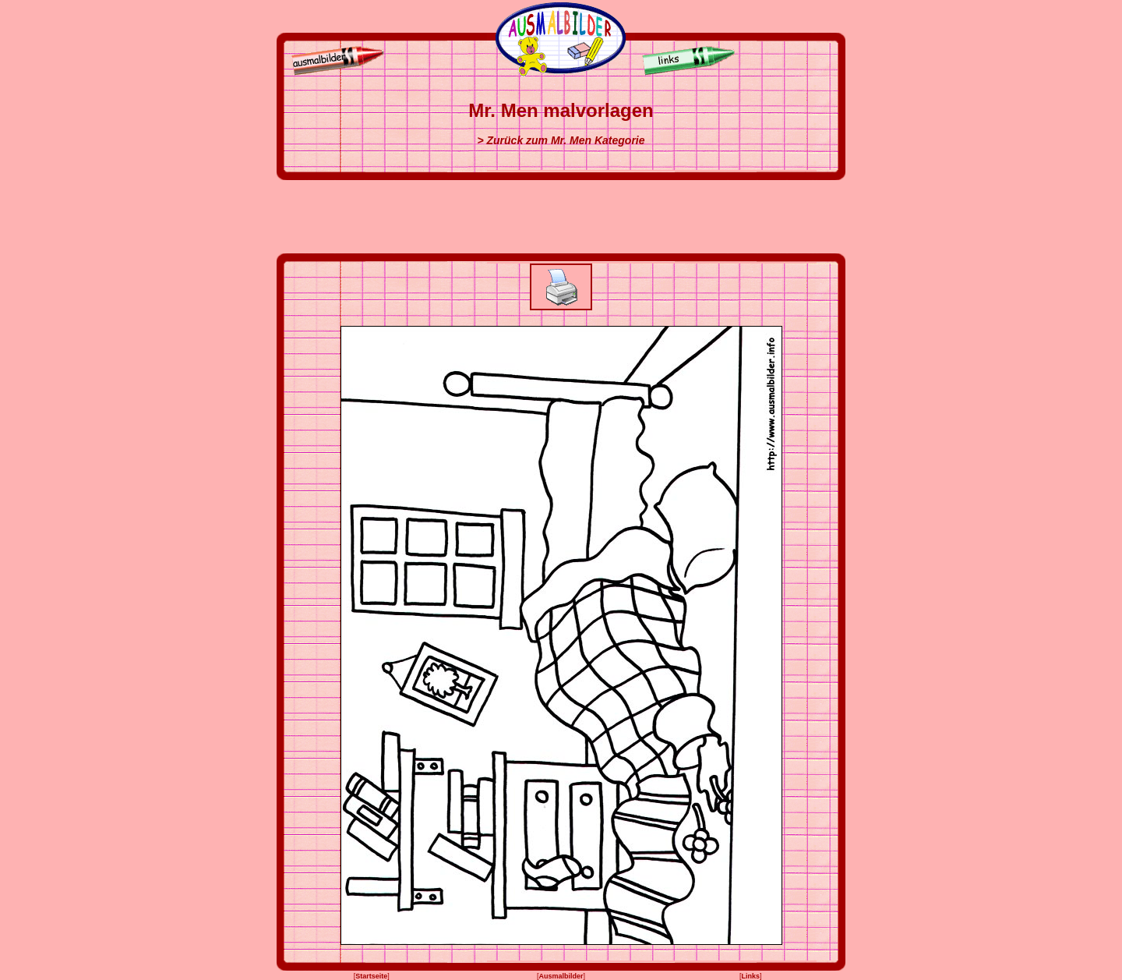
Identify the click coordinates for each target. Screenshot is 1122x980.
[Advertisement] (561, 217)
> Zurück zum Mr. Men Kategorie (560, 140)
